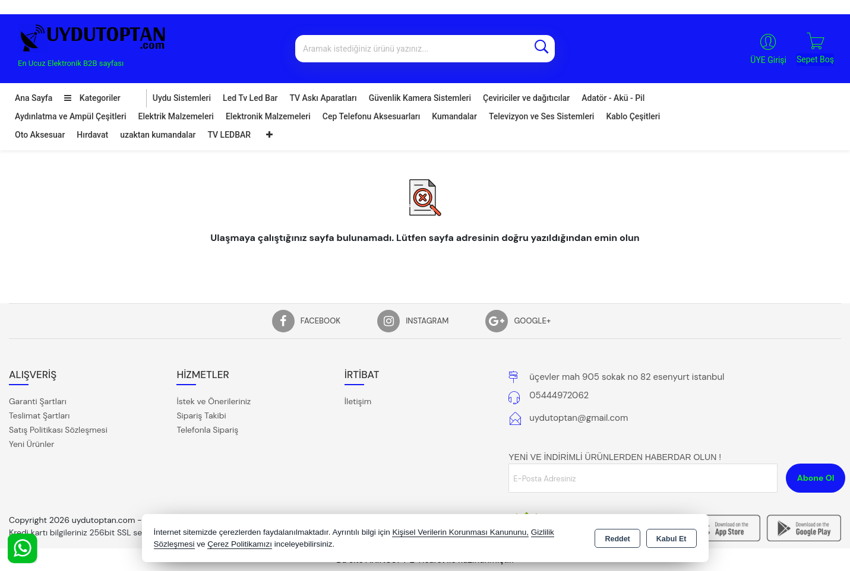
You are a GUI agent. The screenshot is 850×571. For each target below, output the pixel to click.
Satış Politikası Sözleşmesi (58, 429)
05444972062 (559, 395)
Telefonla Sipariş (207, 429)
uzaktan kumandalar (157, 134)
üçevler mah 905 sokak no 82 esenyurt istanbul (626, 377)
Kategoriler (92, 98)
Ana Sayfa (33, 98)
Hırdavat (92, 134)
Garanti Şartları (38, 401)
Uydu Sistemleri (182, 98)
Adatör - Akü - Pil (613, 98)
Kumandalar (454, 116)
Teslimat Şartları (39, 415)
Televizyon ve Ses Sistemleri (542, 116)
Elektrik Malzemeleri (176, 116)
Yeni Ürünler (31, 444)
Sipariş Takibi (201, 415)
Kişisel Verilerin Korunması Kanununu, (460, 532)
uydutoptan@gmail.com (578, 418)
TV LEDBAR (229, 134)
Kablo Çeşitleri (633, 116)
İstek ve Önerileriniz (213, 401)
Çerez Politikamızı (239, 544)
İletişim (358, 401)
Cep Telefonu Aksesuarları (372, 116)
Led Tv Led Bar (250, 98)
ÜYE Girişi (768, 60)
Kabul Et (671, 539)
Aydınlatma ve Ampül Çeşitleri (71, 116)
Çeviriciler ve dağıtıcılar (526, 98)
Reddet (617, 539)
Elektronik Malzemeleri (268, 116)
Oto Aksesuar (40, 134)
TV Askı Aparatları (322, 98)
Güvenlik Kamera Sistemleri (420, 98)
